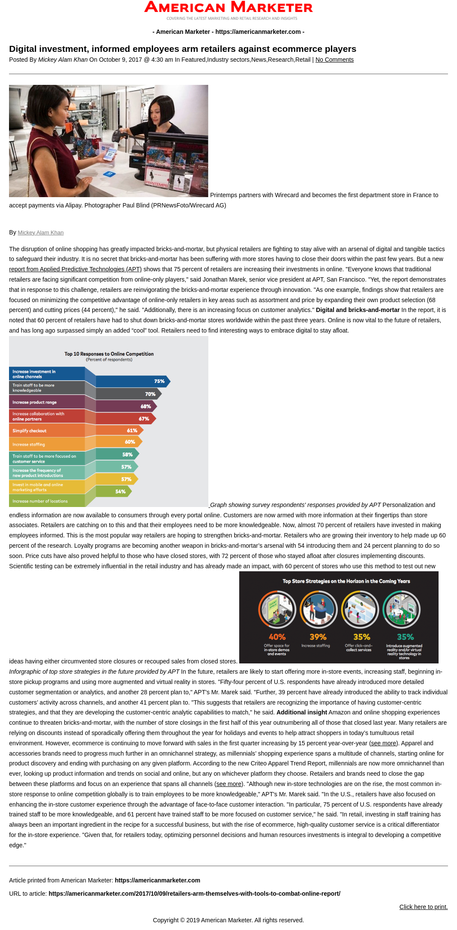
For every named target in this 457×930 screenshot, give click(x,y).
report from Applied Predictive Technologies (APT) (75, 269)
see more (383, 743)
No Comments (335, 59)
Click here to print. (424, 906)
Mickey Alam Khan (41, 232)
